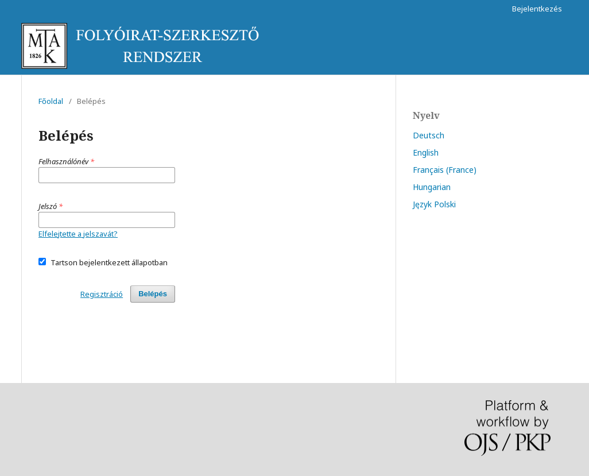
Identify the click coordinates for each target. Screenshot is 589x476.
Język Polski (434, 204)
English (426, 152)
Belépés (152, 293)
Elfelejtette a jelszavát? (78, 234)
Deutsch (428, 135)
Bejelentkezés (537, 8)
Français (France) (444, 169)
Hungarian (432, 186)
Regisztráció (101, 294)
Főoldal (50, 101)
